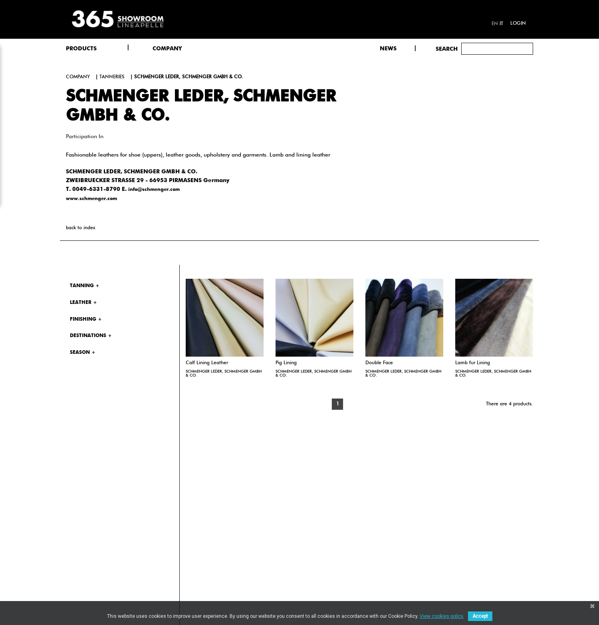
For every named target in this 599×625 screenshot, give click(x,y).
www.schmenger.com (91, 198)
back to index (80, 228)
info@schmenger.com (154, 189)
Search (447, 49)
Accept (480, 616)
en (495, 24)
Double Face (379, 363)
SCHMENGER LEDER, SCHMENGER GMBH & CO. (224, 373)
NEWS (388, 49)
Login (518, 23)
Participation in (84, 136)
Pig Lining (286, 363)
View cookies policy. (442, 616)
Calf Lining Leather (207, 363)
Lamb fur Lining (472, 363)
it (501, 24)
